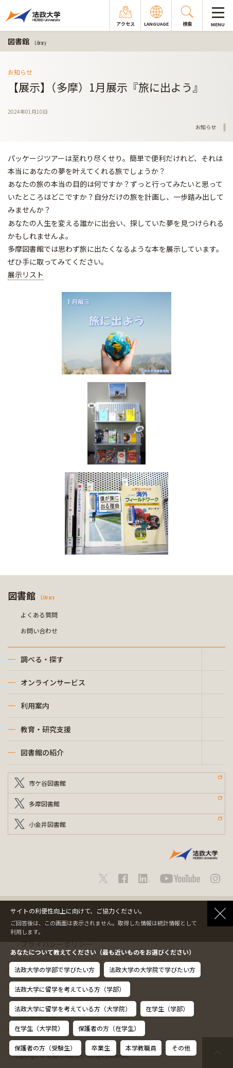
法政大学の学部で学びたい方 (54, 969)
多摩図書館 (44, 803)
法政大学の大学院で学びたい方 (152, 969)
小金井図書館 (47, 824)
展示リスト (26, 274)
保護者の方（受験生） (45, 1047)
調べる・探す (42, 659)
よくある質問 (39, 614)
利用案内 (35, 705)
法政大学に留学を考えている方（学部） (69, 989)
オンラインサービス (53, 682)
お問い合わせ (39, 630)
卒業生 (101, 1047)
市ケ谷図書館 (47, 783)
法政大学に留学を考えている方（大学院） (72, 1008)
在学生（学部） (167, 1008)
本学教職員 (141, 1047)
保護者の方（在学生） (109, 1028)
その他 (181, 1047)
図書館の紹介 (42, 752)
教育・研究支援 (46, 729)
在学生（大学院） (39, 1028)
